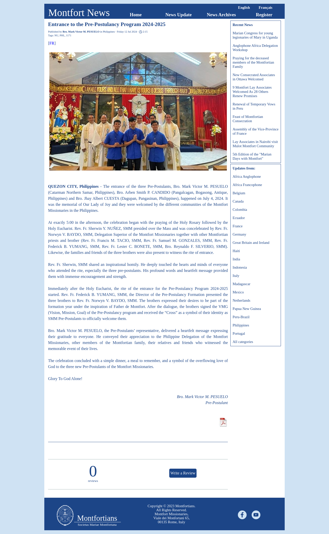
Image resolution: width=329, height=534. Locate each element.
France (238, 226)
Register (264, 14)
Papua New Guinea (247, 309)
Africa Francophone (247, 185)
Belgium (239, 193)
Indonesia (240, 267)
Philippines (241, 325)
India (236, 259)
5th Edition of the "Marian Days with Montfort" (252, 156)
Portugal (239, 333)
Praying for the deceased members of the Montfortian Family (253, 62)
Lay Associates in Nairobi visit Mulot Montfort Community (255, 144)
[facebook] (242, 514)
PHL (62, 35)
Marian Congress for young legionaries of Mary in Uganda (255, 35)
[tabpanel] (171, 514)
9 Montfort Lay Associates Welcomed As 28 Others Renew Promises (252, 91)
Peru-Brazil (241, 317)
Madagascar (241, 284)
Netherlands (241, 300)
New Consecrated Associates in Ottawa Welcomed (254, 77)
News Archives (221, 14)
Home (136, 14)
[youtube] (256, 514)
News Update (178, 14)
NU (56, 35)
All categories (243, 342)
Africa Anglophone (247, 176)
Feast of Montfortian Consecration (248, 119)
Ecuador (239, 218)
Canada (238, 201)
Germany (239, 234)
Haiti (236, 251)
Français (265, 8)
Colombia (240, 210)
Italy (236, 276)
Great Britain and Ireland (251, 243)
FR (51, 43)
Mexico (238, 292)
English (244, 8)
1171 (68, 35)
